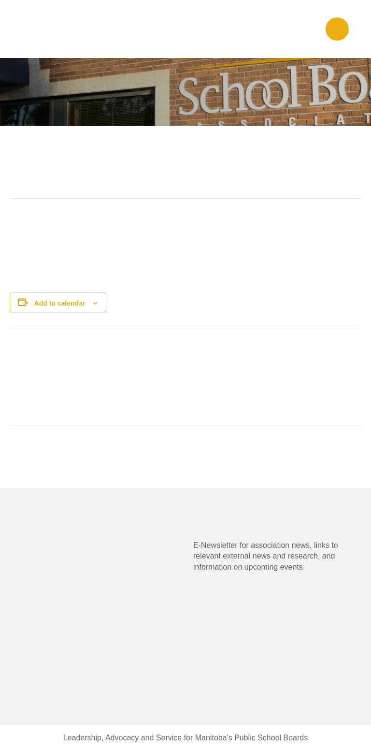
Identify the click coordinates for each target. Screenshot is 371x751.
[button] (337, 29)
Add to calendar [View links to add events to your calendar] (60, 303)
